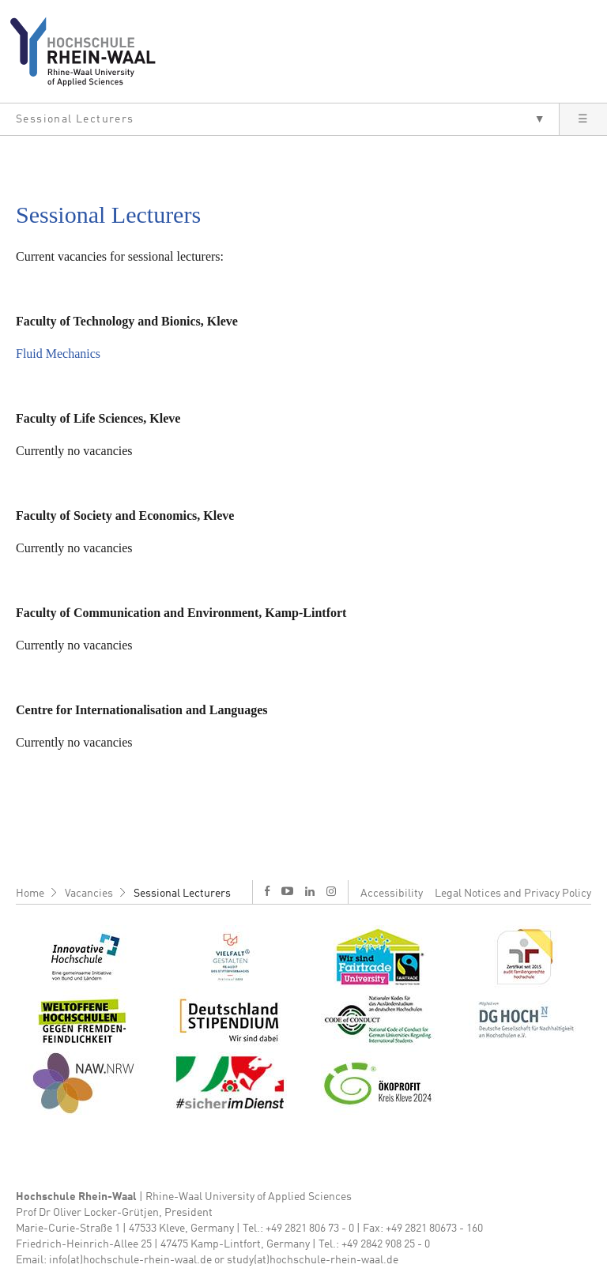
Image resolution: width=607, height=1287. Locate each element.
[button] (279, 119)
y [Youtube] (287, 891)
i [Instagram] (331, 891)
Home (30, 893)
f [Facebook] (267, 891)
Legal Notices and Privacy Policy (513, 893)
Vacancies (89, 893)
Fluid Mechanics (58, 353)
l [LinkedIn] (310, 891)
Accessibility (391, 893)
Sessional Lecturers (182, 893)
